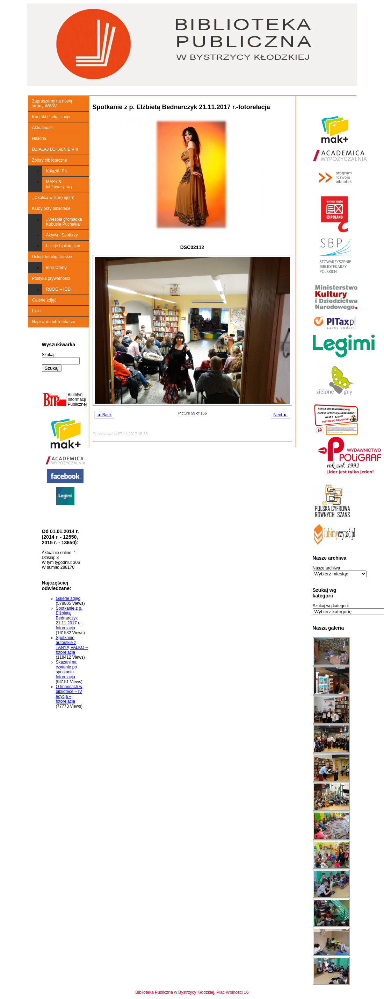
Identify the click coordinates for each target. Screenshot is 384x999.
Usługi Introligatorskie (52, 256)
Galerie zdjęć (44, 300)
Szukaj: (49, 354)
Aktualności (42, 127)
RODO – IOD (58, 289)
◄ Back (104, 414)
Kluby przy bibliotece (51, 208)
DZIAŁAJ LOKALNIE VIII (55, 149)
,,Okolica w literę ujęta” (53, 197)
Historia (39, 138)
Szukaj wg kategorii (331, 605)
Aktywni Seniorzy (62, 235)
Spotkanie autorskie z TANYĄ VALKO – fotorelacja (72, 645)
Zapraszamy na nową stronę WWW (52, 103)
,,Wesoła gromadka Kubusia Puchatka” (64, 222)
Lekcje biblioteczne (63, 245)
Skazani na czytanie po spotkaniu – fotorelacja (66, 669)
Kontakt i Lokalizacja (51, 116)
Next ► (281, 414)
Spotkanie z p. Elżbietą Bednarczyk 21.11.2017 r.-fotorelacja (69, 618)
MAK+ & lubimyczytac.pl (60, 184)
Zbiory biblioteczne (49, 160)
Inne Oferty (56, 267)
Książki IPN (56, 171)
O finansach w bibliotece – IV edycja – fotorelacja (69, 694)
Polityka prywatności (51, 278)
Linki (36, 311)
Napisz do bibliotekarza (53, 321)
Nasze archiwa (326, 568)
